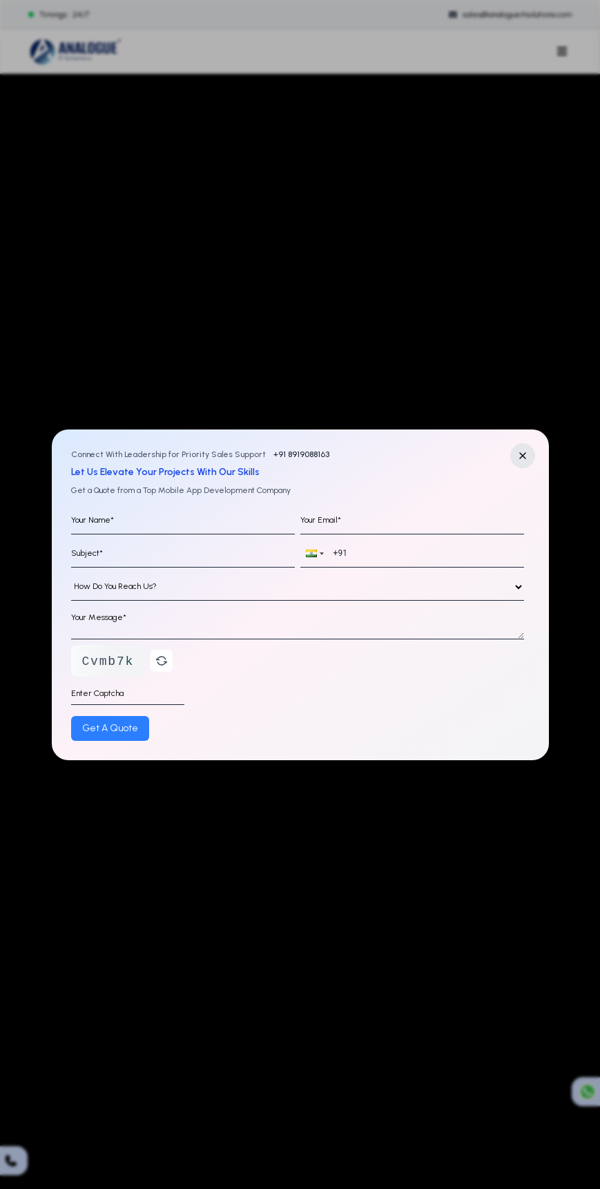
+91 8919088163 (300, 454)
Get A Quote (110, 728)
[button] (313, 553)
